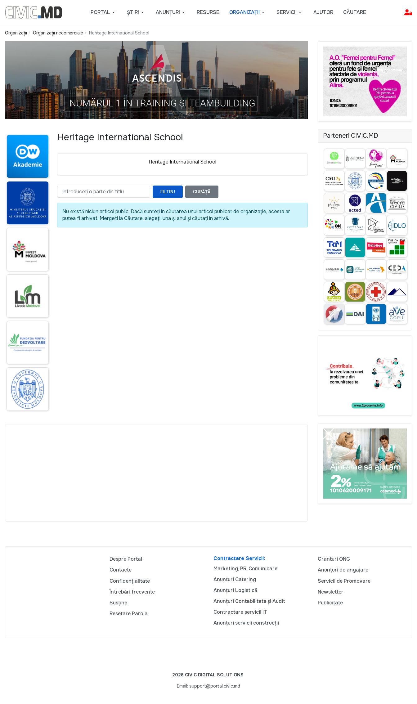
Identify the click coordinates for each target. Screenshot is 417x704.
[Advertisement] (156, 472)
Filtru (167, 192)
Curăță (202, 192)
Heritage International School (182, 162)
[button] (104, 12)
